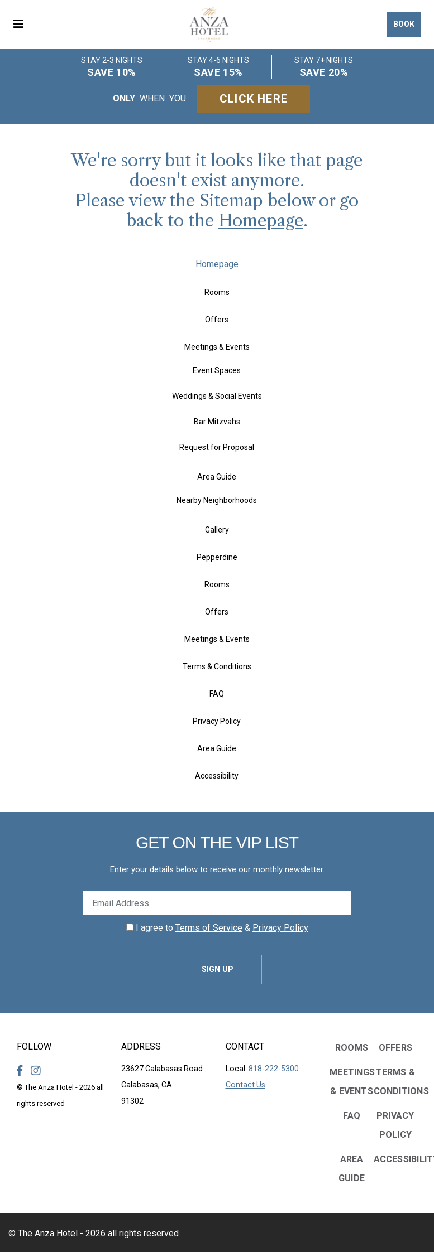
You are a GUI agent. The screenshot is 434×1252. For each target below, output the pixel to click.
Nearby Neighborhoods (217, 500)
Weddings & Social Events (217, 395)
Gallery (217, 529)
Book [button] (403, 24)
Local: (262, 1068)
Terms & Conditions (217, 666)
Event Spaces (217, 370)
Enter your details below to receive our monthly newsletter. (217, 869)
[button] (22, 24)
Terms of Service (208, 927)
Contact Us (245, 1084)
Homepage (260, 220)
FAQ (216, 693)
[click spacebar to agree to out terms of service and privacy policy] (129, 927)
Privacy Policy (217, 721)
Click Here (254, 98)
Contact (245, 1046)
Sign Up (217, 969)
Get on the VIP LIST (217, 842)
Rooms (217, 292)
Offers (216, 319)
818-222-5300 (274, 1068)
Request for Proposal (216, 447)
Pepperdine (217, 557)
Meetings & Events (217, 346)
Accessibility (217, 775)
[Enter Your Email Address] (217, 903)
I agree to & (217, 927)
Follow (34, 1046)
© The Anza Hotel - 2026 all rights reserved (93, 1233)
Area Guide (216, 476)
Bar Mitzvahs (217, 421)
